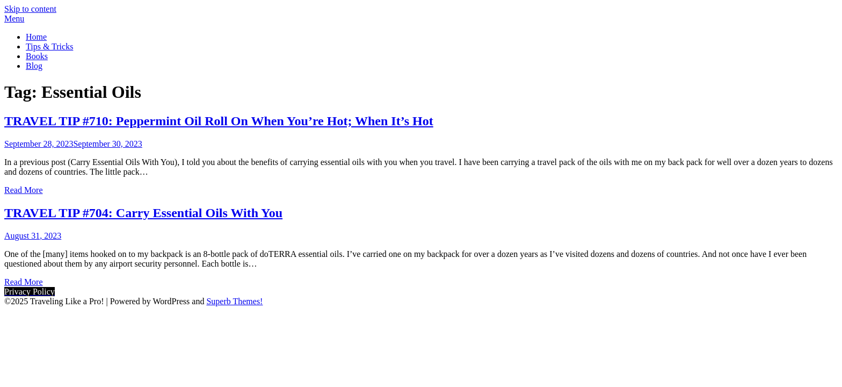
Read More (23, 190)
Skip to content (30, 8)
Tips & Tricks (49, 46)
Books (37, 56)
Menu (14, 18)
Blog (34, 65)
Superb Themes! (234, 301)
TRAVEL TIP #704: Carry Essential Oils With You (143, 213)
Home (36, 36)
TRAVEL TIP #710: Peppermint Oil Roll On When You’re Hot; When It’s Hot (218, 121)
